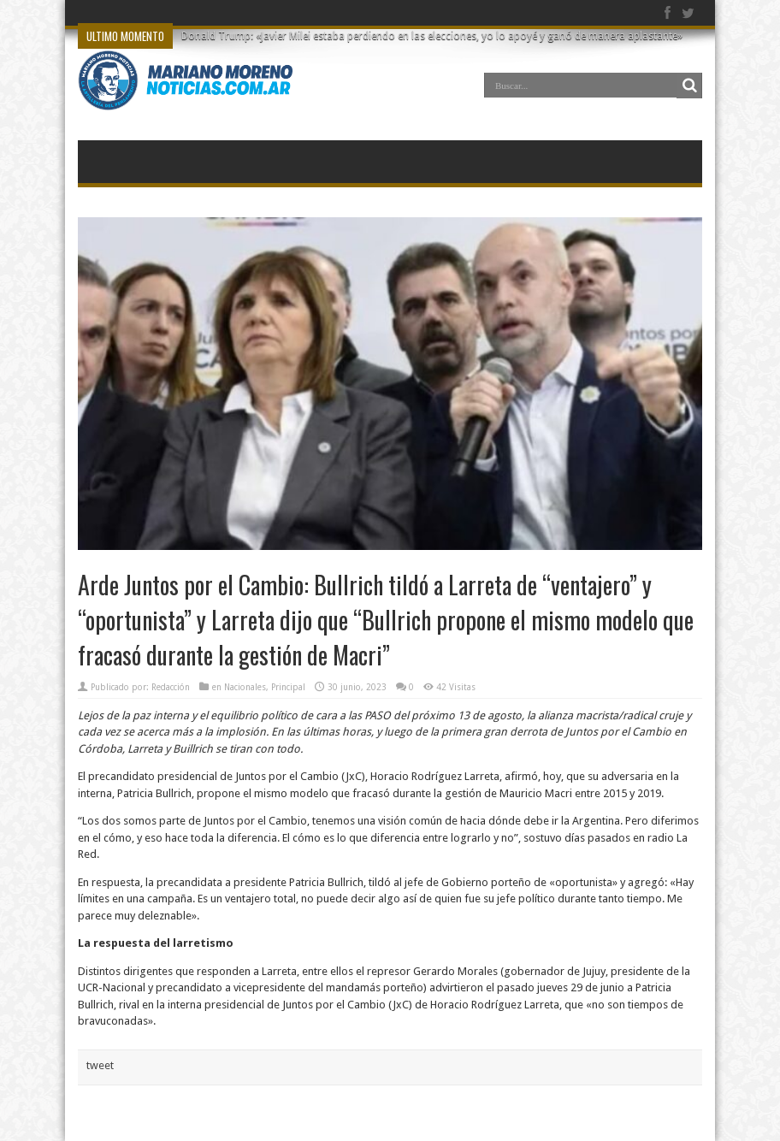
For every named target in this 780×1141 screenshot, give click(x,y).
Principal (288, 687)
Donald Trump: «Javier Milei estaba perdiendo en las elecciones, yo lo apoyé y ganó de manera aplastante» (431, 36)
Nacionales (245, 687)
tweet (100, 1065)
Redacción (170, 687)
